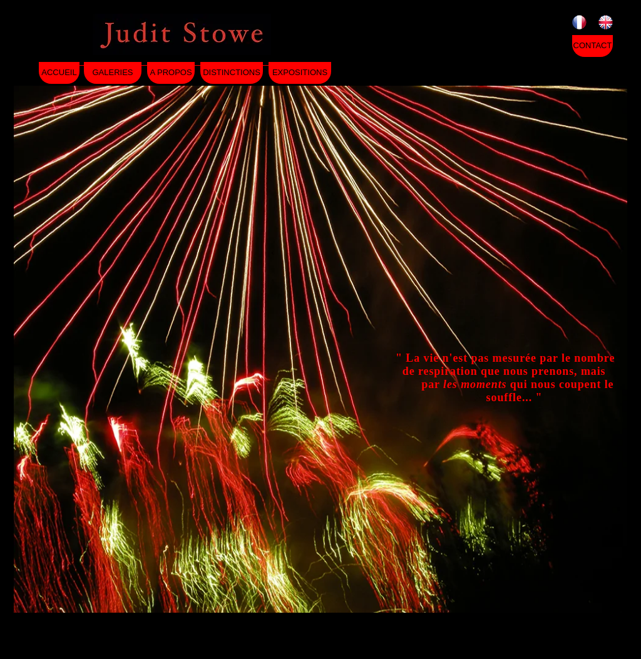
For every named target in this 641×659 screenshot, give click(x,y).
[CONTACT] (592, 46)
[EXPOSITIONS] (300, 73)
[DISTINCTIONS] (231, 73)
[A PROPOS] (171, 73)
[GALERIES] (112, 73)
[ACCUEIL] (59, 73)
